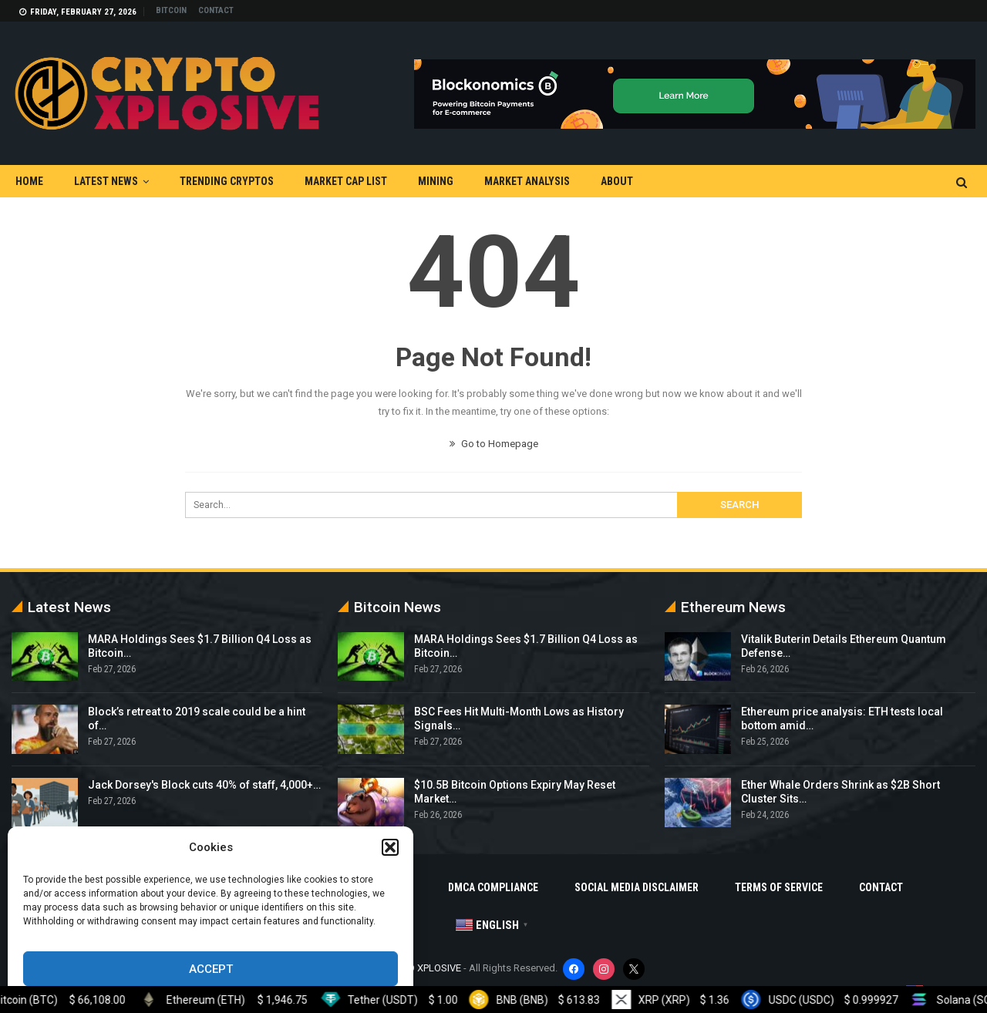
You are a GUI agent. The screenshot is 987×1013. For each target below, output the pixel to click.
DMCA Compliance (493, 887)
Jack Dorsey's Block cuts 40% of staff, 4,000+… (204, 785)
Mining (435, 181)
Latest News (106, 181)
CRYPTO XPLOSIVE (420, 968)
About (617, 181)
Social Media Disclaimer (636, 887)
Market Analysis (527, 181)
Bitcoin (171, 10)
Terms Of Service (779, 887)
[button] (390, 847)
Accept (211, 969)
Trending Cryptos (227, 181)
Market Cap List (346, 181)
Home (29, 181)
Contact (216, 10)
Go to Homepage (494, 443)
